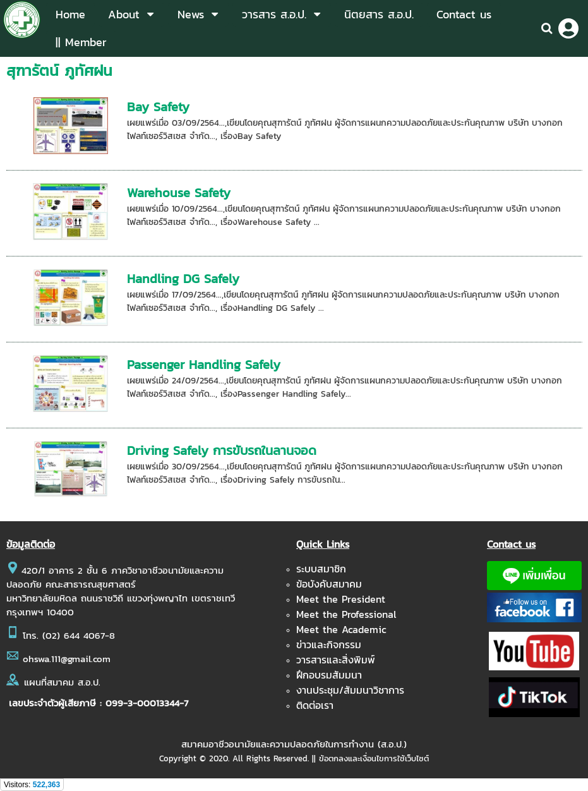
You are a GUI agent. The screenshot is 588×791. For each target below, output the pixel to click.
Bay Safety (158, 106)
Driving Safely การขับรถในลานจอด (221, 450)
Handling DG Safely (183, 278)
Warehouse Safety (179, 192)
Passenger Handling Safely (203, 364)
